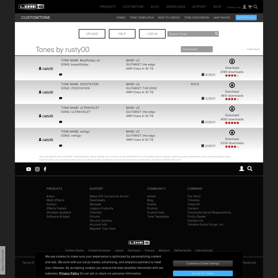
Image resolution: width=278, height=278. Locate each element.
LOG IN (152, 33)
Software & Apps (58, 216)
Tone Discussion (196, 17)
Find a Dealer (197, 216)
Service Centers (101, 220)
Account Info (98, 224)
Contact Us (195, 220)
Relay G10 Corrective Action (109, 196)
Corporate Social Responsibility (209, 212)
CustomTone (133, 6)
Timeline (193, 200)
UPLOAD (92, 33)
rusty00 (47, 68)
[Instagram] (37, 169)
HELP (122, 33)
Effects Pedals (56, 208)
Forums (95, 216)
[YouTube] (28, 169)
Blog (155, 6)
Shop (217, 6)
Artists (151, 196)
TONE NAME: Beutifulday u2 (80, 60)
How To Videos (169, 17)
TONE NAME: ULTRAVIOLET (80, 107)
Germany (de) (234, 7)
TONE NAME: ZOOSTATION (80, 84)
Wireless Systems (59, 212)
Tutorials (96, 212)
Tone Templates (142, 17)
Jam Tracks (221, 17)
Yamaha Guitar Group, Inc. (206, 224)
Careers (193, 208)
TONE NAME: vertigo (75, 131)
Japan (119, 250)
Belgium (164, 250)
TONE (35, 17)
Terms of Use (31, 262)
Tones (120, 17)
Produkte (108, 6)
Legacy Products (101, 208)
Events (151, 204)
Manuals (95, 204)
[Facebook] (44, 169)
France (149, 250)
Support (199, 6)
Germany (134, 250)
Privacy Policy (69, 273)
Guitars (52, 204)
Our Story (194, 196)
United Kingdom (99, 250)
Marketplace (246, 17)
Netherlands (182, 250)
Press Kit (194, 204)
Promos (152, 208)
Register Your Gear (103, 228)
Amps (51, 196)
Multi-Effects (55, 200)
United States (74, 250)
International (204, 250)
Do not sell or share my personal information (110, 273)
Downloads (175, 6)
